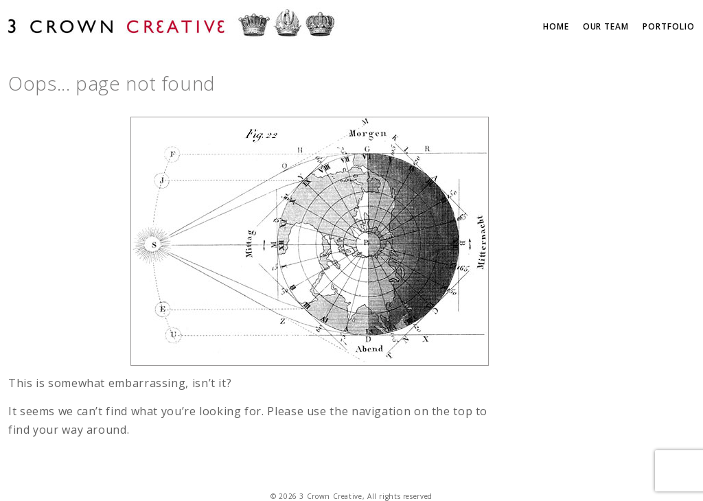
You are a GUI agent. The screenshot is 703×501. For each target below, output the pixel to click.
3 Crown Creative (173, 25)
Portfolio (669, 26)
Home (556, 26)
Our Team (606, 26)
